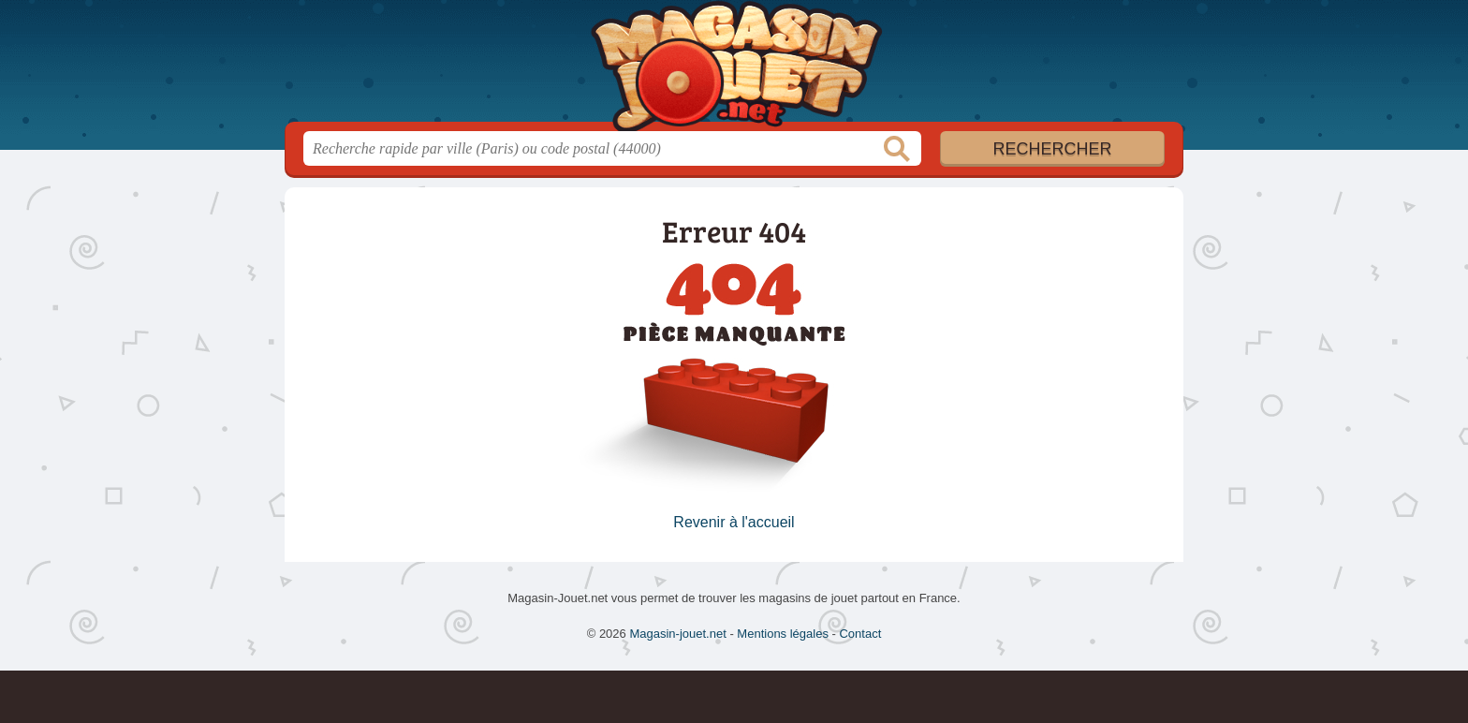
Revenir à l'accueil (733, 522)
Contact (860, 634)
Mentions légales (783, 634)
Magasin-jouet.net (734, 66)
